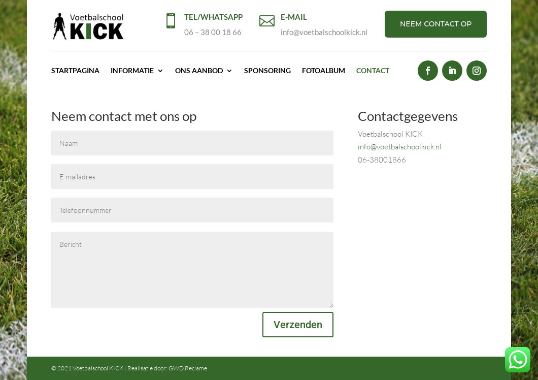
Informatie (132, 70)
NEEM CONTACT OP (436, 23)
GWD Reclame (188, 368)
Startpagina (75, 70)
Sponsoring (267, 70)
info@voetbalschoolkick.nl (400, 146)
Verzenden (298, 325)
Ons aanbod (199, 70)
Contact (372, 70)
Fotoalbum (323, 70)
